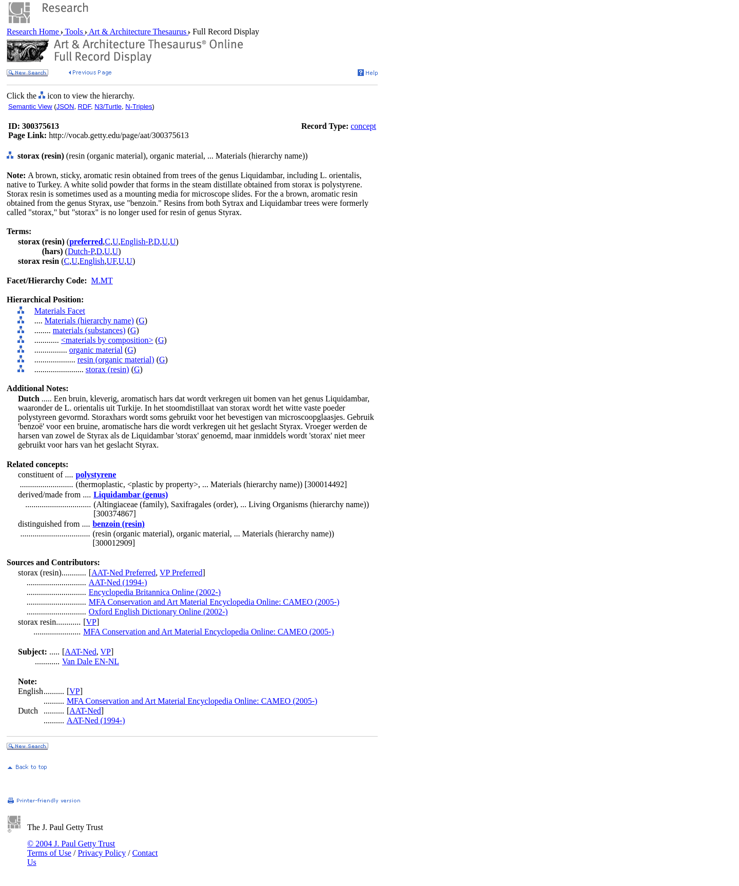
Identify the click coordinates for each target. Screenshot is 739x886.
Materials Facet (59, 310)
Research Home (34, 31)
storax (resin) (107, 369)
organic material (96, 349)
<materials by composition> (107, 340)
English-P (136, 241)
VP (91, 622)
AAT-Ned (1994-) (118, 582)
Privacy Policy (101, 853)
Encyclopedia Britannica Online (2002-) (155, 592)
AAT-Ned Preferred (123, 572)
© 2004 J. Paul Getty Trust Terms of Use (71, 848)
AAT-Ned (80, 651)
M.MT (102, 280)
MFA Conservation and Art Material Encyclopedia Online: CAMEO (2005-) (214, 602)
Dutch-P (81, 251)
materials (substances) (89, 330)
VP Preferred (181, 572)
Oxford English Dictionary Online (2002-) (158, 611)
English (92, 261)
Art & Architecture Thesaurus (137, 31)
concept (363, 126)
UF (111, 261)
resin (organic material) (115, 359)
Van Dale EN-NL (90, 661)
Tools (74, 31)
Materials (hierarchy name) (89, 320)
